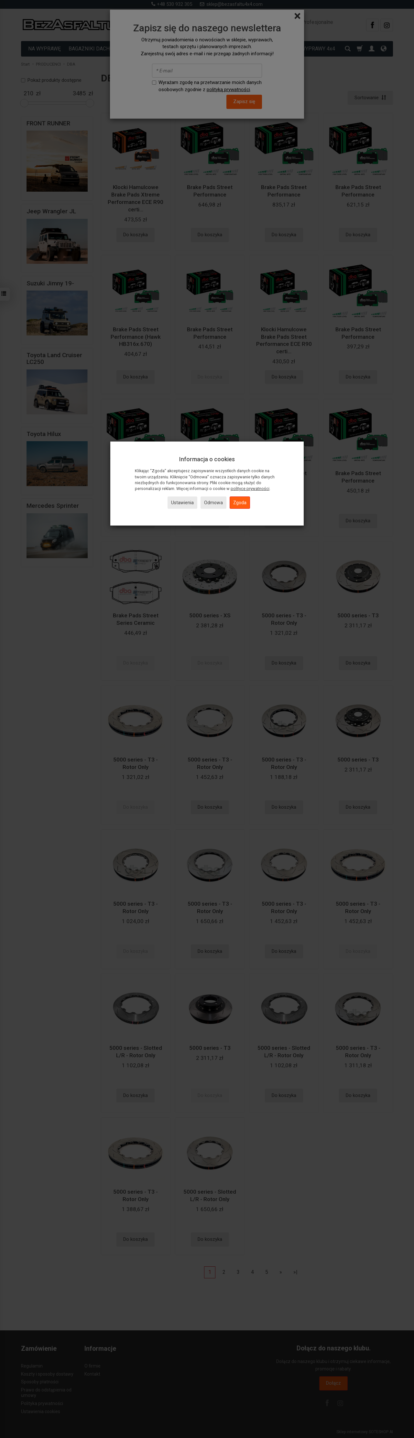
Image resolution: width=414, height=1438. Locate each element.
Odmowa (213, 502)
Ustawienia (182, 502)
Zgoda (239, 502)
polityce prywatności (250, 488)
